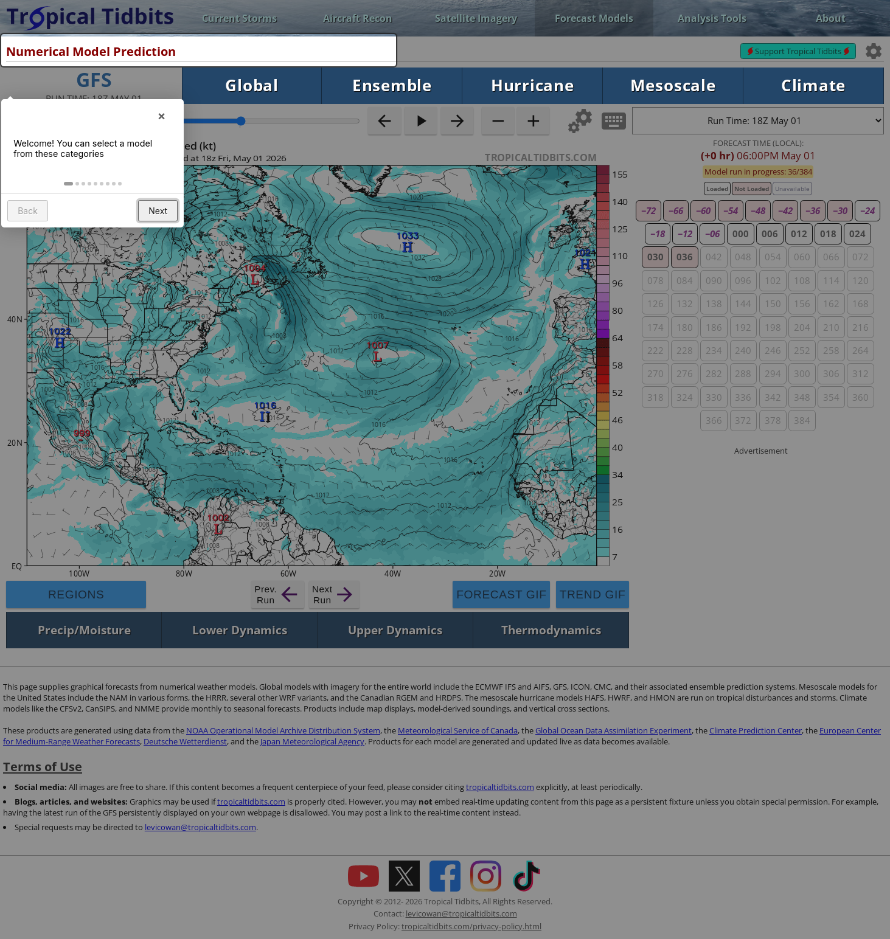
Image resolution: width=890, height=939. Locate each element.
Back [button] (29, 230)
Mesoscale (673, 85)
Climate (813, 85)
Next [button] (159, 230)
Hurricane (532, 85)
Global (252, 85)
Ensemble (392, 85)
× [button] (163, 129)
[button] (70, 202)
